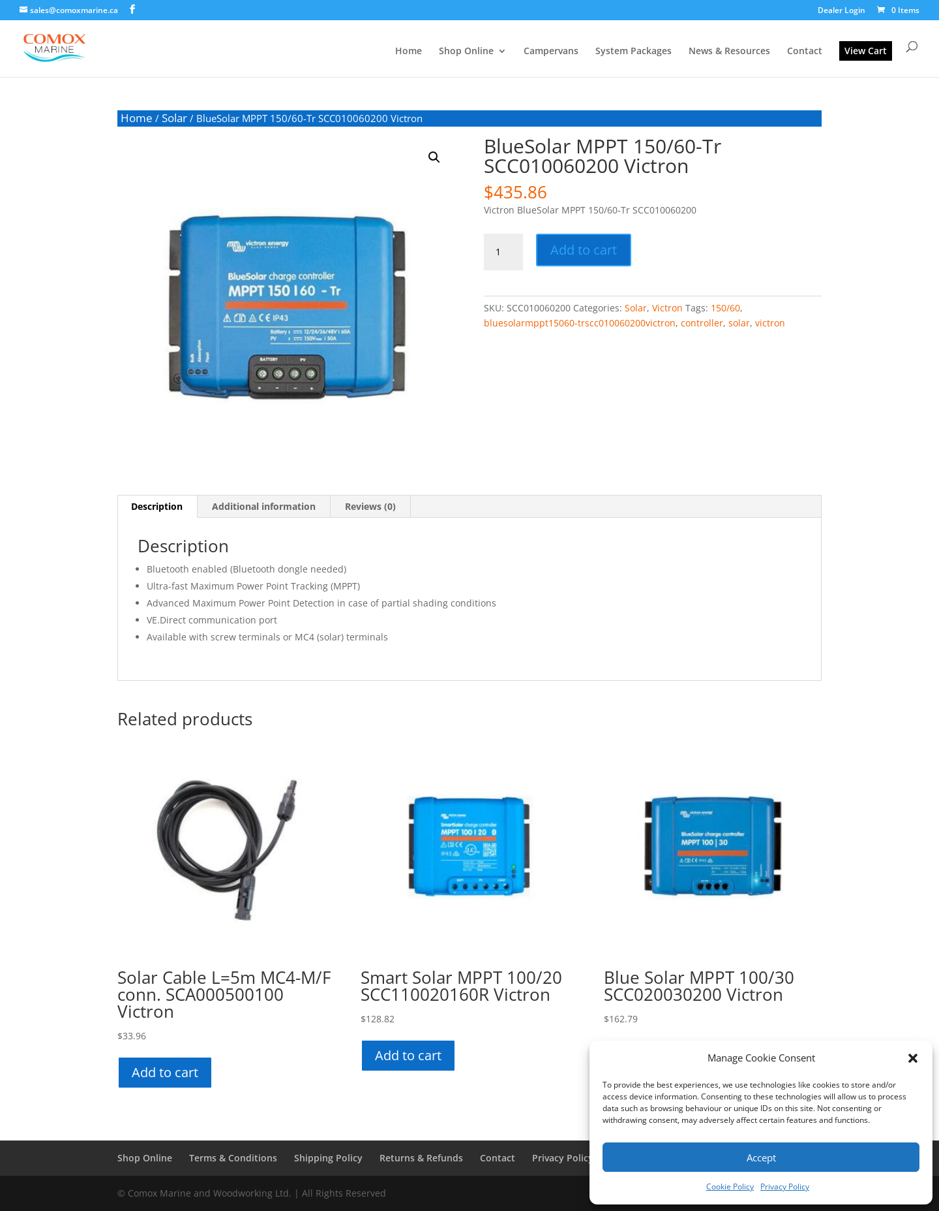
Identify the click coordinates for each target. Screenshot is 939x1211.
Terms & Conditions (233, 1158)
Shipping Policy (328, 1158)
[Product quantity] (503, 252)
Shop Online (466, 51)
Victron (667, 308)
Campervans (551, 51)
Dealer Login (841, 11)
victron (770, 323)
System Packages (633, 51)
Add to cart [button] (165, 1072)
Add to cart (583, 250)
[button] (912, 1058)
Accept (761, 1157)
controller (702, 323)
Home (408, 51)
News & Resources (729, 51)
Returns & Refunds (421, 1158)
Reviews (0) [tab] (370, 506)
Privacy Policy (784, 1186)
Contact (804, 51)
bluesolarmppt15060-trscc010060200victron (580, 323)
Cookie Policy (730, 1186)
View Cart (865, 50)
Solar (174, 117)
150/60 (725, 308)
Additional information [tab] (264, 506)
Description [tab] (157, 506)
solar (739, 323)
